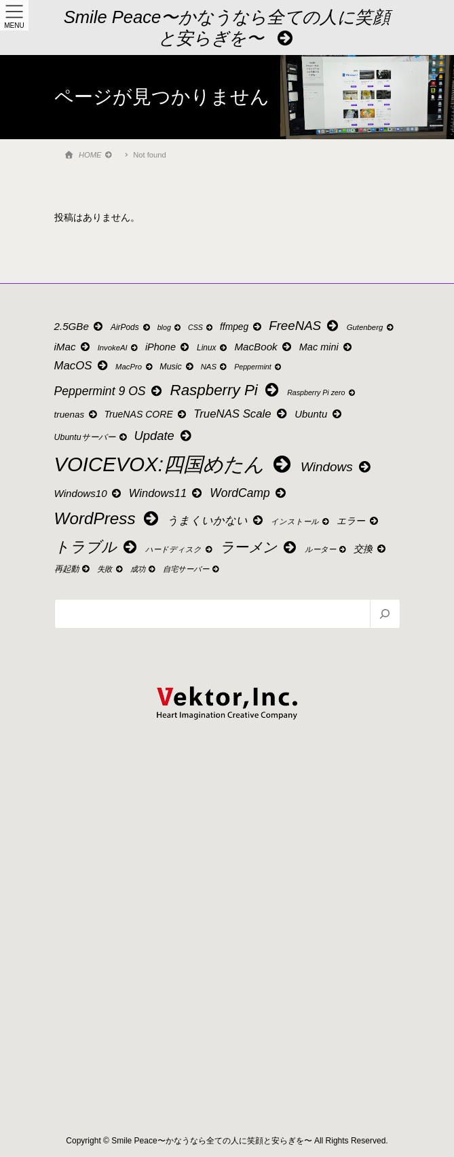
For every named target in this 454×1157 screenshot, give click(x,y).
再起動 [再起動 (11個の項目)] (73, 569)
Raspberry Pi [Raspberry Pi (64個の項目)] (226, 390)
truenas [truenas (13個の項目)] (76, 414)
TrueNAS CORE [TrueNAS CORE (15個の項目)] (146, 414)
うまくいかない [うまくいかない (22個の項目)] (216, 520)
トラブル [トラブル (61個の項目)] (97, 546)
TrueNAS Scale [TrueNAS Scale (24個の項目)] (240, 413)
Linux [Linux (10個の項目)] (213, 347)
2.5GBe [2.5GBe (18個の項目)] (79, 326)
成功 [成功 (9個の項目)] (143, 569)
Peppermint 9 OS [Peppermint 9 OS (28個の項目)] (109, 391)
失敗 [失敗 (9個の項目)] (110, 569)
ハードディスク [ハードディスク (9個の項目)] (179, 549)
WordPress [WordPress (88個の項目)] (108, 518)
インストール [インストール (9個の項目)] (301, 521)
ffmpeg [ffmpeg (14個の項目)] (241, 327)
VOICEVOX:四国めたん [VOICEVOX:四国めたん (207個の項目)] (174, 464)
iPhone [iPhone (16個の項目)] (168, 347)
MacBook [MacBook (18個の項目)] (263, 346)
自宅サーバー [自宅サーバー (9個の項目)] (192, 569)
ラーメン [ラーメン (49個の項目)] (259, 547)
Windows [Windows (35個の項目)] (337, 467)
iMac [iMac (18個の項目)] (73, 346)
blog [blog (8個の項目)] (170, 327)
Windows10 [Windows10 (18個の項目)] (89, 493)
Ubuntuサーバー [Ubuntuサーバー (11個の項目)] (91, 437)
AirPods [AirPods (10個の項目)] (131, 327)
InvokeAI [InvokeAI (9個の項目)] (119, 348)
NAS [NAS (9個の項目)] (215, 367)
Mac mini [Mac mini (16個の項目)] (326, 347)
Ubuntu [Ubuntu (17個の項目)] (319, 414)
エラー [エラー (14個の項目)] (358, 521)
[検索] (384, 614)
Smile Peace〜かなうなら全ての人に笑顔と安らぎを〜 (227, 27)
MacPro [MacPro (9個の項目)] (134, 367)
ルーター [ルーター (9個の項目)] (326, 549)
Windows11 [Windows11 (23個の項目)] (166, 493)
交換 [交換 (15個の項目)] (370, 548)
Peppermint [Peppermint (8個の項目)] (258, 367)
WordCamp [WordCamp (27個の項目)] (249, 493)
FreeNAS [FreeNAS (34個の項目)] (305, 325)
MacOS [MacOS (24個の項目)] (82, 365)
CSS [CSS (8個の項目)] (201, 327)
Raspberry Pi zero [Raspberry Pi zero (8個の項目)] (321, 392)
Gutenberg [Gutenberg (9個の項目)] (371, 327)
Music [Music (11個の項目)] (177, 366)
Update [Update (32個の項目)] (163, 435)
